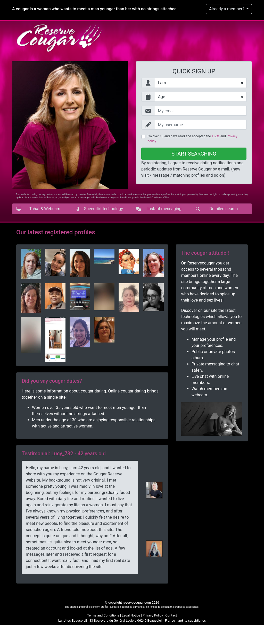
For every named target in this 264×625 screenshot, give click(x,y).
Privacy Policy (153, 615)
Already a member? (227, 8)
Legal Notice (131, 615)
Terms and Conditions (103, 615)
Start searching (193, 154)
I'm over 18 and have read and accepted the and (192, 138)
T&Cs (216, 136)
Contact (171, 615)
